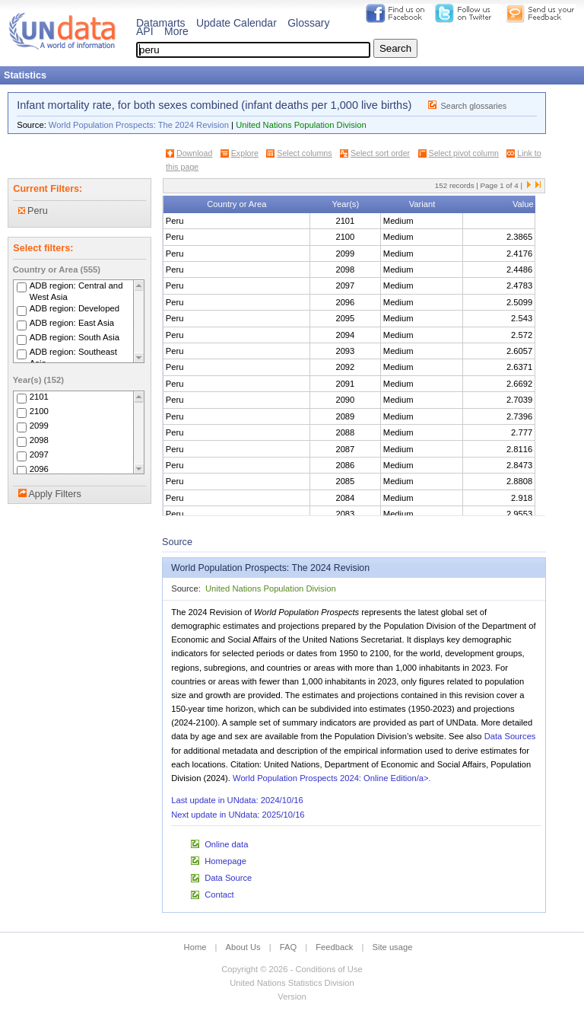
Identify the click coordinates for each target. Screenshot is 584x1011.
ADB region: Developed (74, 309)
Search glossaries (474, 105)
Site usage (393, 947)
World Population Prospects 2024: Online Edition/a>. (332, 778)
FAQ (288, 947)
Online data (226, 844)
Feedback (334, 947)
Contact (219, 894)
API (145, 31)
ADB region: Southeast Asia (73, 358)
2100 (39, 411)
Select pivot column (464, 153)
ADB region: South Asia (74, 338)
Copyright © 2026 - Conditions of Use (291, 969)
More (176, 31)
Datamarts (161, 23)
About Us (243, 947)
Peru (33, 211)
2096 (39, 469)
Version (292, 996)
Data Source (228, 877)
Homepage (225, 861)
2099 (39, 425)
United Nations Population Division (301, 124)
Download (194, 153)
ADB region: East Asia (72, 323)
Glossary (308, 23)
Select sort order (380, 153)
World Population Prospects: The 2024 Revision (139, 124)
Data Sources (510, 736)
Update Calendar (236, 23)
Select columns (304, 153)
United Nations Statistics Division (292, 982)
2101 (39, 396)
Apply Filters (54, 494)
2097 (39, 454)
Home (195, 947)
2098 (39, 440)
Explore (245, 153)
